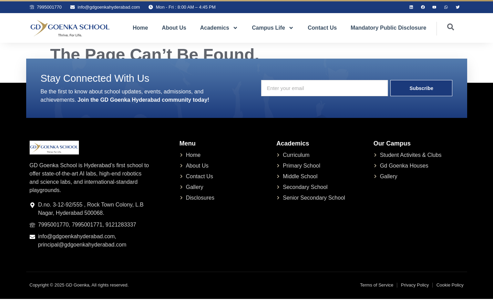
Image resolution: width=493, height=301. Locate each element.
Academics (219, 29)
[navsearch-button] (445, 30)
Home (140, 29)
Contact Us (322, 29)
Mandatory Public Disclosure (389, 29)
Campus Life (273, 29)
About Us (174, 29)
